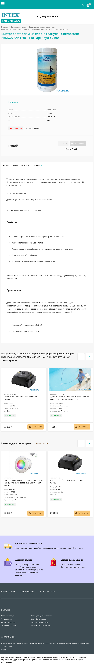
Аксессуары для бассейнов (41, 616)
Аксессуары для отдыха (40, 622)
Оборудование (7, 619)
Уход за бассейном (8, 625)
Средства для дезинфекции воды (42, 27)
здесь (9, 662)
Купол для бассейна (8, 622)
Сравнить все (41, 443)
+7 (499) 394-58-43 (47, 16)
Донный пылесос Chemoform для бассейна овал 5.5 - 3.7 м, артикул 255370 (69, 397)
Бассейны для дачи (8, 616)
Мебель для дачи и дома (40, 625)
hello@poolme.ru (27, 591)
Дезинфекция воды (18, 27)
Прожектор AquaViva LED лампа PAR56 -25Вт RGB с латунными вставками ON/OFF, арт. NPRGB (23, 483)
